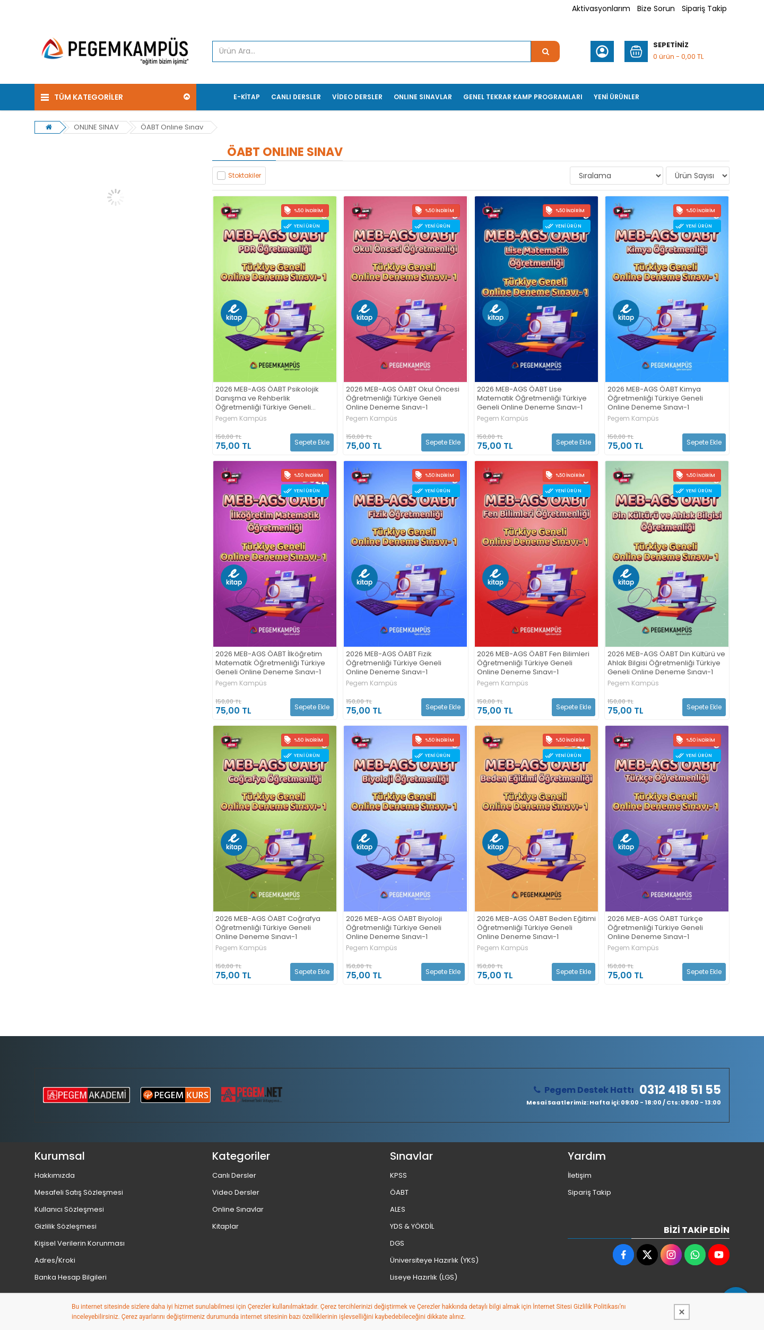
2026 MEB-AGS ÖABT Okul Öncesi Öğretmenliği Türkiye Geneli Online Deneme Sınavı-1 (402, 398)
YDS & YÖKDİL (412, 1226)
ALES (397, 1209)
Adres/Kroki (54, 1260)
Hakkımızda (54, 1175)
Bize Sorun (656, 8)
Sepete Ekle (311, 442)
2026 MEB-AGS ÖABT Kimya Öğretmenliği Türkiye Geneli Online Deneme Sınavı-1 (655, 398)
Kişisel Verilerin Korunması (79, 1243)
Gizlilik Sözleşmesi (65, 1226)
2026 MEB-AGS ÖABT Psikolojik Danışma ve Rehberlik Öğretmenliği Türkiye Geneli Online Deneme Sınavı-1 (267, 398)
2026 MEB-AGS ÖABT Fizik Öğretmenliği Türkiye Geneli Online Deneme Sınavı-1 (393, 663)
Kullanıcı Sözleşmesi (69, 1209)
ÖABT (399, 1192)
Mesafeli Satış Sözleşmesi (78, 1192)
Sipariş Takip (704, 8)
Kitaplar (225, 1226)
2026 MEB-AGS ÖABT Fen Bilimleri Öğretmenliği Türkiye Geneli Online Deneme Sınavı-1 (533, 663)
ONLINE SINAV (96, 127)
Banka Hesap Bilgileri (70, 1277)
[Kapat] (682, 1312)
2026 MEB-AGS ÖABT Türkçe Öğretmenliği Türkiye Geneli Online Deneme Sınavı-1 (655, 928)
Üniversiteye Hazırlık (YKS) (434, 1260)
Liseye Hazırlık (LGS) (423, 1277)
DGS (397, 1243)
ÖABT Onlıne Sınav (172, 127)
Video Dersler (235, 1192)
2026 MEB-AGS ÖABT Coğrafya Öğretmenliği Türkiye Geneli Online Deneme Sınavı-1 (267, 928)
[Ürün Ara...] (545, 51)
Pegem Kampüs (241, 418)
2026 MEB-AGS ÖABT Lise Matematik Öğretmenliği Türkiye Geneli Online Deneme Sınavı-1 (532, 398)
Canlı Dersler (234, 1175)
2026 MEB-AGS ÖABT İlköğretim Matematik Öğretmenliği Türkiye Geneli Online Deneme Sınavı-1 (270, 663)
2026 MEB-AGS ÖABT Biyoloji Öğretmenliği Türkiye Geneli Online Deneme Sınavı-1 (394, 928)
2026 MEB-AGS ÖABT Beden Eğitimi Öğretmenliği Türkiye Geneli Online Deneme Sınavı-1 (536, 928)
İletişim (580, 1175)
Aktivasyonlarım (601, 8)
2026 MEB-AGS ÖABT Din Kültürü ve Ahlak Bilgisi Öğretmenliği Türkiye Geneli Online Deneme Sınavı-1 (666, 663)
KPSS (398, 1175)
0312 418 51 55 (680, 1090)
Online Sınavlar (238, 1209)
